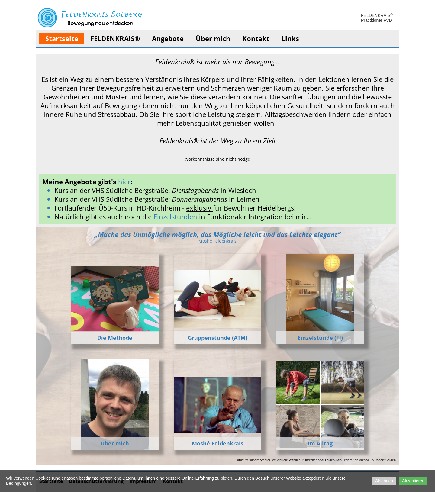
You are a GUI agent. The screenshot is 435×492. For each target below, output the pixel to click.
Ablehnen (384, 480)
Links (290, 38)
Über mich (213, 38)
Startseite (61, 38)
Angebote (168, 38)
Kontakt (255, 38)
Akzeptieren (413, 480)
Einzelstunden (175, 216)
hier (124, 181)
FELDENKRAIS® (115, 38)
